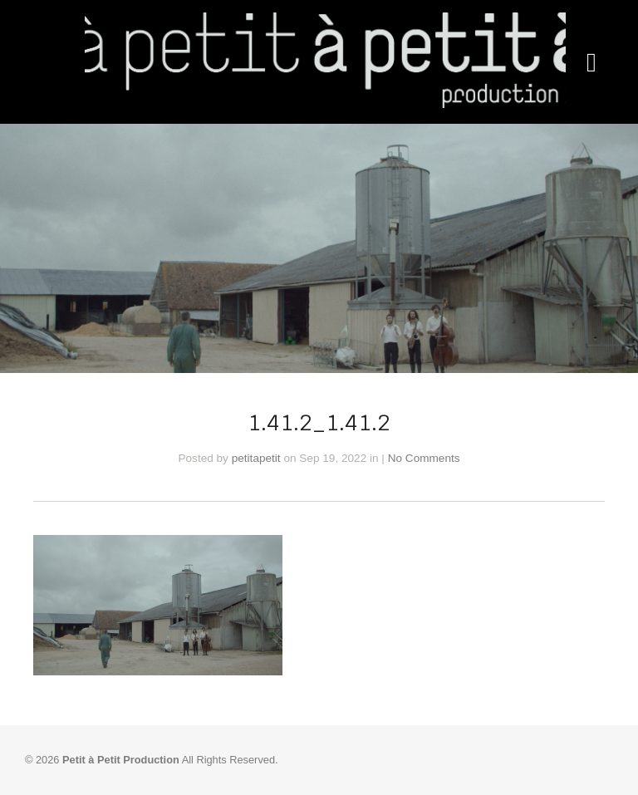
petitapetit (256, 458)
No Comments (424, 458)
